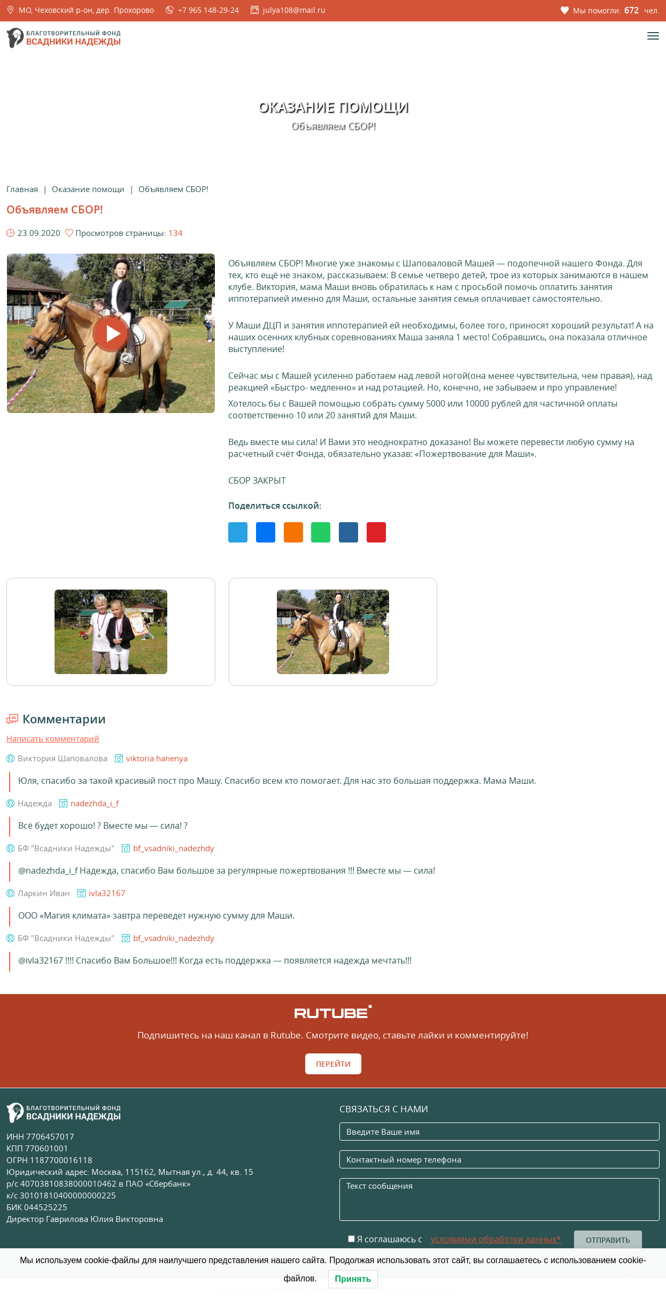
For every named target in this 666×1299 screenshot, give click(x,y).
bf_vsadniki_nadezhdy (173, 848)
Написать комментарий (52, 738)
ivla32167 (107, 893)
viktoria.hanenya (157, 758)
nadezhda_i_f (95, 803)
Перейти (333, 1064)
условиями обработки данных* (496, 1239)
